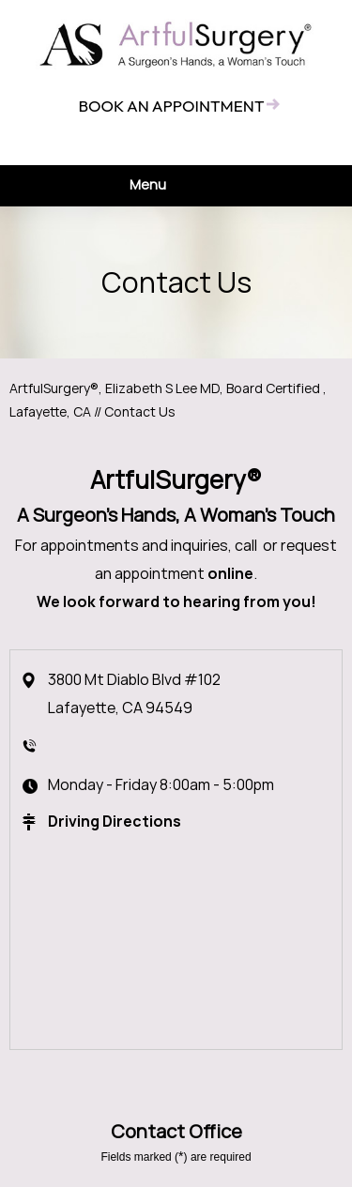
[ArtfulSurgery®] (176, 44)
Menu (171, 186)
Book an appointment (171, 105)
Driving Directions (114, 821)
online (230, 574)
